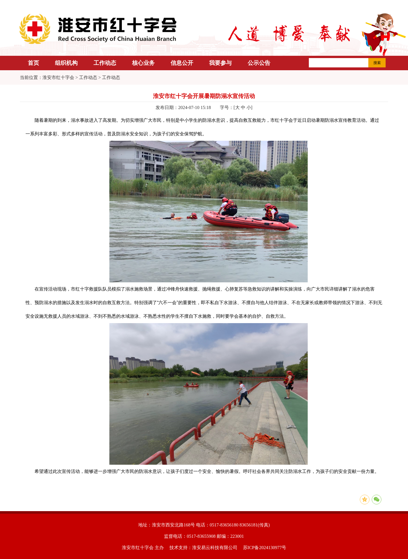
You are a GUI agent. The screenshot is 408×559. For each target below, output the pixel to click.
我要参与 (220, 63)
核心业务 (143, 63)
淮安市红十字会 (58, 77)
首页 (33, 63)
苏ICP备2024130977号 (264, 547)
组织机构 (66, 63)
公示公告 (259, 63)
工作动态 (105, 63)
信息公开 (182, 63)
